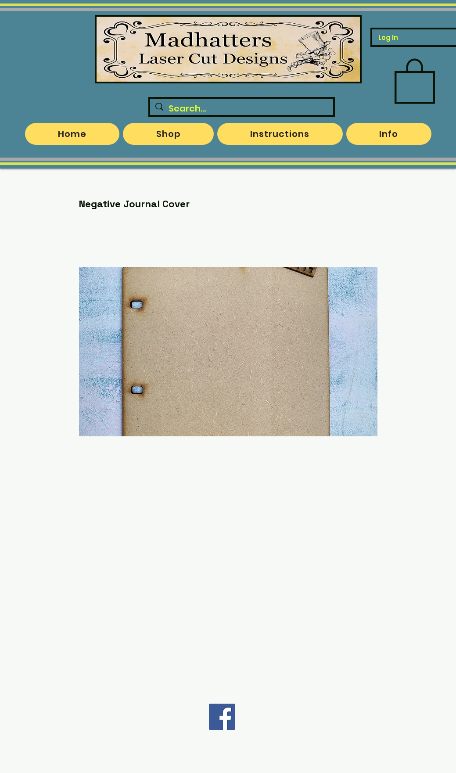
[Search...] (242, 108)
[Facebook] (222, 717)
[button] (415, 80)
